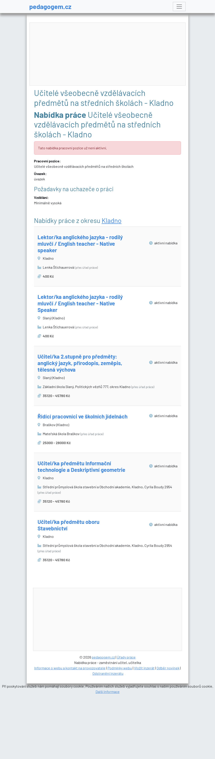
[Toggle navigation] (179, 6)
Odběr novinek (168, 731)
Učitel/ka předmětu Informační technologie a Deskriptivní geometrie (81, 466)
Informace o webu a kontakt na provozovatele (69, 731)
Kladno (111, 220)
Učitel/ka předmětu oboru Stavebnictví (68, 525)
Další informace (108, 754)
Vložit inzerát (144, 731)
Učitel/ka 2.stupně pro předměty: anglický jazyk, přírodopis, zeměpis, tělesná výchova (80, 363)
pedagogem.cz (50, 6)
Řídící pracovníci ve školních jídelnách (83, 416)
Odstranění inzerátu (107, 736)
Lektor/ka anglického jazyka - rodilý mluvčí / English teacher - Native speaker (80, 243)
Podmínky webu (120, 731)
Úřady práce (126, 720)
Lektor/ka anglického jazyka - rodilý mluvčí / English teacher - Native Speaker (80, 303)
